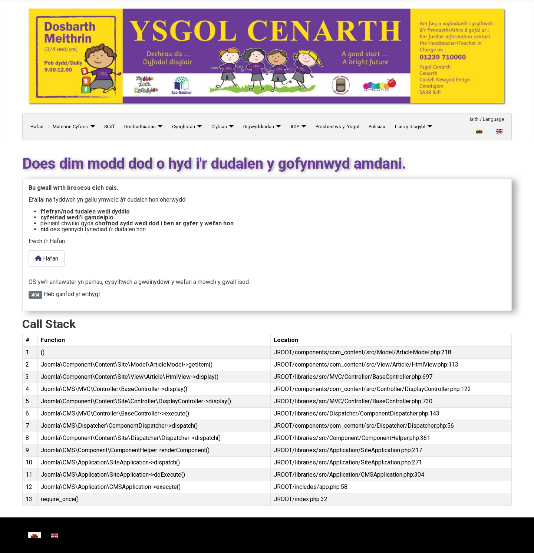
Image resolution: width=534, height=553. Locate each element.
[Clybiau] (230, 126)
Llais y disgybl (410, 126)
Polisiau (377, 126)
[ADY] (302, 126)
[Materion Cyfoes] (91, 126)
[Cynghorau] (198, 126)
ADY (294, 126)
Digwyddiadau (258, 126)
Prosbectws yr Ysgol (337, 126)
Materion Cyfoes (70, 126)
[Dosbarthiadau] (159, 126)
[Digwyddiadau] (277, 126)
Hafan (36, 126)
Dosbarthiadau (140, 126)
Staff (109, 126)
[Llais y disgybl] (428, 126)
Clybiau (219, 126)
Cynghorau (183, 126)
